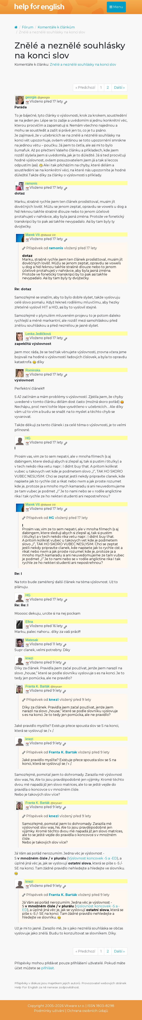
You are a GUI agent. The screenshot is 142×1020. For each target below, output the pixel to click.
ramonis (31, 183)
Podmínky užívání (49, 1011)
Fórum (27, 27)
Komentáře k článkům (56, 27)
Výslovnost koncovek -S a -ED (92, 858)
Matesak (31, 640)
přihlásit (47, 968)
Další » (119, 87)
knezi (29, 658)
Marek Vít (40, 235)
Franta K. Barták (43, 686)
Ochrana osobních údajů (87, 1011)
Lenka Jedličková (38, 334)
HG (27, 438)
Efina (29, 622)
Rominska (32, 370)
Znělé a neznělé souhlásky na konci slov (83, 64)
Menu (116, 7)
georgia (37, 97)
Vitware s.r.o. (74, 1006)
